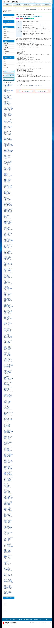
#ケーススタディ (9, 481)
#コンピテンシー (7, 490)
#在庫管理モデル (7, 173)
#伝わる (7, 210)
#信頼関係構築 (6, 287)
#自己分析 (5, 182)
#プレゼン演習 (9, 361)
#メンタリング (6, 533)
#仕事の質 (5, 242)
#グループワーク (9, 140)
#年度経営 (9, 453)
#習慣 (11, 114)
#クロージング (6, 477)
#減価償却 (5, 180)
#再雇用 (5, 349)
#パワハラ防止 (6, 319)
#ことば (11, 210)
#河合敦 (11, 220)
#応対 (5, 203)
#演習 (10, 331)
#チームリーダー (7, 252)
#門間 (5, 414)
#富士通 (5, 269)
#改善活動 (5, 306)
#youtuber (5, 227)
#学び (9, 250)
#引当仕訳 (5, 240)
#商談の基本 (9, 467)
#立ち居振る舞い (7, 204)
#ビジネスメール (7, 485)
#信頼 (9, 397)
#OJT (5, 569)
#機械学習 (5, 495)
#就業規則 (5, 521)
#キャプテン (6, 364)
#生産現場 (8, 527)
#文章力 (10, 450)
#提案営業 (9, 168)
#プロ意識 (9, 579)
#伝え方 (5, 544)
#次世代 (10, 103)
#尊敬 (12, 108)
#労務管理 (5, 555)
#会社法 (5, 298)
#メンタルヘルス (9, 323)
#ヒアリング (11, 475)
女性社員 (5, 33)
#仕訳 (5, 552)
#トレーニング (10, 306)
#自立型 (5, 300)
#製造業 (9, 539)
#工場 (11, 570)
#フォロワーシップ (7, 280)
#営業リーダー (6, 516)
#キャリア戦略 (6, 97)
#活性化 (9, 439)
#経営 (8, 540)
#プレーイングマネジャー (8, 532)
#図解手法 (5, 347)
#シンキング (6, 396)
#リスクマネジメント (7, 526)
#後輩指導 (5, 562)
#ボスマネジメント (7, 274)
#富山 (5, 481)
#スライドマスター (7, 289)
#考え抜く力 (11, 244)
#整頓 (5, 128)
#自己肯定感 (6, 98)
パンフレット (26, 91)
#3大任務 (9, 218)
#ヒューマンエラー (7, 582)
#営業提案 (5, 379)
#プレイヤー (6, 167)
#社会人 (9, 182)
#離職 (7, 373)
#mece (11, 211)
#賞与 (5, 388)
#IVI (11, 277)
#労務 (5, 299)
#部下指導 (5, 401)
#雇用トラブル (8, 503)
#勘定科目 (5, 265)
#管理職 (5, 531)
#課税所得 (5, 313)
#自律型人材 (6, 103)
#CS (11, 549)
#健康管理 (8, 349)
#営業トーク (6, 169)
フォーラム (20, 85)
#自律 (9, 164)
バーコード (25, 85)
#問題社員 (5, 216)
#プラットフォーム (7, 407)
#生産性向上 (6, 510)
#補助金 (9, 227)
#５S (7, 581)
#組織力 (7, 162)
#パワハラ (9, 557)
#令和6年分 (6, 250)
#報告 (5, 304)
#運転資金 (8, 366)
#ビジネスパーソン (7, 102)
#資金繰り (5, 586)
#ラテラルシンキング (7, 131)
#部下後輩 (5, 251)
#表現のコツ (6, 311)
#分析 (5, 418)
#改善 (5, 581)
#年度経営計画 (6, 258)
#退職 (11, 555)
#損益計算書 (6, 456)
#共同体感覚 (6, 412)
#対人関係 (9, 242)
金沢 (5, 61)
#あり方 (10, 256)
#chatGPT (9, 270)
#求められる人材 (7, 163)
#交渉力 (5, 116)
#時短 (11, 185)
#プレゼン (8, 568)
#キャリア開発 (6, 334)
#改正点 (9, 110)
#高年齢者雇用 (6, 90)
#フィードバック (7, 343)
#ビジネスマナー (7, 576)
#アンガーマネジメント (8, 293)
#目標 (5, 209)
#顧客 (5, 436)
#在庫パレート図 (7, 175)
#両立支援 (8, 157)
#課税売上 (9, 180)
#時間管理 (5, 186)
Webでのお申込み (42, 91)
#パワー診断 (6, 164)
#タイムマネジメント (7, 513)
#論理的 (7, 211)
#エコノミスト (8, 413)
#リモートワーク (7, 324)
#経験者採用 (6, 122)
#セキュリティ (6, 430)
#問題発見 (8, 342)
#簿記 (9, 585)
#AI (4, 376)
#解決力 (10, 107)
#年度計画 (5, 453)
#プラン (5, 312)
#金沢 (9, 478)
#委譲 (9, 143)
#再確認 (9, 354)
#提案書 (7, 498)
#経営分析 (9, 455)
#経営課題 (5, 199)
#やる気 (9, 389)
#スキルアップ (6, 443)
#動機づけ (5, 346)
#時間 (5, 394)
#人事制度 (5, 463)
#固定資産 (9, 179)
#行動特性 (5, 491)
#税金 (11, 592)
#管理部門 (9, 121)
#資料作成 (5, 455)
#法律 (5, 527)
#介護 (5, 210)
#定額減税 (5, 223)
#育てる (10, 310)
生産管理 (5, 45)
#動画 (11, 419)
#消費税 (9, 591)
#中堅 (5, 447)
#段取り (5, 438)
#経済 (5, 413)
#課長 (5, 372)
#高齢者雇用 (6, 89)
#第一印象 (8, 203)
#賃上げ (5, 155)
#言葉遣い (9, 224)
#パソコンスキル (7, 545)
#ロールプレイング (7, 325)
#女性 (9, 462)
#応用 (11, 471)
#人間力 (5, 125)
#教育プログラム (7, 459)
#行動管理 (9, 379)
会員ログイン (46, 1)
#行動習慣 (9, 115)
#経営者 (11, 537)
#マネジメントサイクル (8, 126)
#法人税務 (5, 591)
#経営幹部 (9, 538)
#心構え (8, 438)
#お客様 (5, 234)
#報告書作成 (9, 451)
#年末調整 (10, 501)
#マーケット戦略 (7, 378)
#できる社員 (6, 487)
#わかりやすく (9, 300)
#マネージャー (6, 484)
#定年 (10, 348)
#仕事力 (8, 426)
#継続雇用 (9, 192)
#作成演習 (10, 311)
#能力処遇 (11, 90)
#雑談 (5, 211)
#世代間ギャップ (7, 170)
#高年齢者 (5, 192)
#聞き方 (5, 467)
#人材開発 (8, 480)
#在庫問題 (5, 316)
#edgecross (6, 408)
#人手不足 (5, 146)
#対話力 (5, 342)
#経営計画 (5, 551)
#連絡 (7, 304)
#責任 (12, 431)
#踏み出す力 (6, 244)
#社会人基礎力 (9, 395)
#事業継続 (5, 222)
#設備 (5, 493)
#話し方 (5, 568)
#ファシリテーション (7, 563)
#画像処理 (7, 376)
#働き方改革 (6, 511)
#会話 (11, 233)
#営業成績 (8, 232)
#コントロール (9, 152)
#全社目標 (5, 200)
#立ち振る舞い (6, 445)
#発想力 (8, 295)
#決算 (9, 402)
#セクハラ (5, 557)
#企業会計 (5, 139)
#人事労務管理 (6, 448)
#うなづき (5, 168)
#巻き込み (5, 197)
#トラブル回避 (6, 450)
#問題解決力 (6, 469)
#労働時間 (5, 462)
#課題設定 (11, 365)
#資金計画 (10, 510)
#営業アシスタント (9, 436)
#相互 (5, 109)
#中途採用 (10, 122)
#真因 (10, 299)
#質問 (7, 447)
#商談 (5, 567)
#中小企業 (8, 466)
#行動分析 (8, 230)
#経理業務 (5, 402)
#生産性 (10, 487)
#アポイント (10, 433)
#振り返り (5, 354)
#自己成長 (9, 113)
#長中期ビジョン (7, 336)
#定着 (7, 372)
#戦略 (11, 337)
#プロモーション (7, 421)
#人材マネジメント (7, 191)
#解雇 (5, 556)
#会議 (5, 564)
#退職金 (7, 388)
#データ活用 (6, 424)
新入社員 (5, 29)
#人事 (9, 521)
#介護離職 (5, 158)
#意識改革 (5, 457)
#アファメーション (7, 108)
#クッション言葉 (7, 92)
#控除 (11, 187)
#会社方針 (8, 337)
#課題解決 (8, 193)
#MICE (10, 304)
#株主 (5, 348)
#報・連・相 (6, 475)
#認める (8, 181)
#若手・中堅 (6, 483)
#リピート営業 (6, 288)
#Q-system (5, 278)
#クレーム (5, 433)
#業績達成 (10, 98)
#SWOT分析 (6, 502)
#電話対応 (5, 471)
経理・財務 (6, 43)
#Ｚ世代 (10, 169)
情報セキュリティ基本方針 (17, 619)
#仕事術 (10, 167)
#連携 (5, 282)
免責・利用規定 (8, 619)
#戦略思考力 (9, 371)
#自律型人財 (6, 256)
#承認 (9, 307)
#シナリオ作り (6, 310)
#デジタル (5, 538)
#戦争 (8, 149)
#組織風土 (9, 251)
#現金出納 (5, 178)
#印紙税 (10, 588)
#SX (11, 268)
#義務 (5, 432)
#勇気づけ (10, 396)
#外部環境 (9, 257)
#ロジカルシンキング (7, 543)
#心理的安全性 (6, 253)
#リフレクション (7, 114)
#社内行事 (5, 121)
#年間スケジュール (7, 238)
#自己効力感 (6, 138)
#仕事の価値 (6, 95)
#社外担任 (5, 505)
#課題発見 (8, 298)
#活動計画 (9, 322)
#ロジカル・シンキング (8, 266)
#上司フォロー (10, 346)
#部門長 (10, 424)
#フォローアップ (7, 353)
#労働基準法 (10, 520)
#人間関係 (10, 469)
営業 (5, 49)
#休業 (9, 352)
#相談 (5, 305)
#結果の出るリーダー (7, 241)
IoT (41, 85)
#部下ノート (6, 127)
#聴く (8, 234)
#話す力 (10, 394)
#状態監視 (8, 493)
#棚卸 (9, 178)
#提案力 (10, 472)
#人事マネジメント (7, 86)
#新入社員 (5, 575)
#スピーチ (11, 430)
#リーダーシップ (7, 537)
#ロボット (5, 270)
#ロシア (5, 149)
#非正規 (7, 348)
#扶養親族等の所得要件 (8, 151)
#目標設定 (5, 496)
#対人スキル (11, 364)
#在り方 (5, 152)
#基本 (7, 394)
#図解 (9, 499)
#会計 (9, 491)
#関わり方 (5, 358)
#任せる (10, 138)
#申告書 (5, 188)
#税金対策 (9, 313)
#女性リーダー (6, 497)
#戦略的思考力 (9, 85)
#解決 (9, 316)
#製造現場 (9, 522)
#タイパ (9, 186)
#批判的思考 (10, 161)
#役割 (5, 461)
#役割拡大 (5, 84)
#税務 (9, 592)
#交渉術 (5, 264)
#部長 (5, 301)
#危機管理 (10, 474)
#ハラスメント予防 (7, 406)
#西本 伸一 (8, 268)
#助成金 (9, 223)
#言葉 (7, 442)
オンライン (6, 67)
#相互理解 (8, 328)
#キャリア (11, 497)
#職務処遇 (5, 91)
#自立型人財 (6, 355)
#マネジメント (10, 575)
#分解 (5, 268)
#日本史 (7, 220)
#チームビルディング (7, 330)
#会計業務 (5, 239)
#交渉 (11, 263)
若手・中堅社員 (7, 31)
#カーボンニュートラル (8, 318)
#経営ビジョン (6, 454)
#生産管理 (5, 522)
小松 (5, 63)
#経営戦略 (5, 104)
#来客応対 (10, 205)
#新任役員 (5, 460)
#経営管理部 (6, 501)
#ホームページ (6, 420)
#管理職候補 (6, 390)
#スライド (8, 312)
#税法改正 (5, 492)
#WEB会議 (5, 385)
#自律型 (5, 427)
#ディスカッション (9, 461)
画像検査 (35, 85)
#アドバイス (6, 397)
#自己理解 (5, 370)
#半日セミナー (9, 188)
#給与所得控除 (10, 150)
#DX (11, 527)
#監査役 (5, 236)
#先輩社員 (5, 439)
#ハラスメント (6, 558)
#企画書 (11, 498)
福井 (5, 65)
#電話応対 (8, 552)
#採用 (5, 373)
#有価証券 (5, 179)
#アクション (6, 307)
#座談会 (9, 277)
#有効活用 (5, 134)
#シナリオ (10, 447)
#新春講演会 (6, 221)
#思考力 (9, 104)
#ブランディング (9, 418)
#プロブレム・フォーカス (8, 194)
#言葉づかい (6, 472)
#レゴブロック (6, 331)
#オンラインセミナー (7, 437)
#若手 (5, 442)
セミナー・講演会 (33, 9)
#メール (5, 451)
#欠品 (11, 175)
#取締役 (5, 540)
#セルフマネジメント (7, 514)
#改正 (5, 323)
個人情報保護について (28, 619)
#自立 (9, 456)
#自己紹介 (5, 359)
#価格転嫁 (5, 156)
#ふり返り (10, 95)
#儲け (9, 200)
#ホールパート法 (7, 360)
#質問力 (10, 355)
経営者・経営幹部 (7, 37)
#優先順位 (8, 305)
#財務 (5, 504)
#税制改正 (9, 492)
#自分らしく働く (7, 263)
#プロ (5, 162)
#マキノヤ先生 (6, 228)
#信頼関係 (9, 358)
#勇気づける (11, 412)
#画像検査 (5, 377)
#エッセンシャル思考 (7, 133)
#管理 (11, 495)
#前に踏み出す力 (7, 185)
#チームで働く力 (7, 245)
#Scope (8, 317)
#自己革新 (5, 257)
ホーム (27, 9)
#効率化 (5, 509)
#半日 (5, 425)
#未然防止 (10, 442)
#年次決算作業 (10, 240)
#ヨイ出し (5, 110)
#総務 (10, 558)
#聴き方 (9, 550)
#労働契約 (5, 520)
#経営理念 (5, 389)
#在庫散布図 (6, 174)
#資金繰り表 (6, 367)
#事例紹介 (5, 489)
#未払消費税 (10, 239)
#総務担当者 (6, 474)
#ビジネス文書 (6, 486)
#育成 (5, 337)
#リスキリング (6, 272)
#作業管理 (9, 508)
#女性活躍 (9, 294)
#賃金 (9, 555)
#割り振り (5, 143)
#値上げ (5, 157)
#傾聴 (5, 498)
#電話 (9, 549)
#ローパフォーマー (7, 217)
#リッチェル (9, 269)
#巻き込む (5, 113)
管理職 (5, 35)
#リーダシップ (6, 229)
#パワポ (5, 281)
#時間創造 (5, 132)
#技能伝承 (8, 569)
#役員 (9, 505)
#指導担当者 (6, 286)
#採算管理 (10, 587)
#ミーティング (8, 564)
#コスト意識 (10, 139)
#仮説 (5, 328)
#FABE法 (5, 361)
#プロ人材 (9, 146)
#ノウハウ (5, 570)
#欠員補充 (11, 145)
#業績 (8, 264)
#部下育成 (5, 573)
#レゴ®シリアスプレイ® (8, 329)
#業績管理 (9, 551)
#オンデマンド (6, 284)
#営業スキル (9, 473)
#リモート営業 (6, 403)
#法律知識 (5, 352)
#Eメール (11, 264)
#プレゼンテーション (7, 519)
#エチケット (6, 580)
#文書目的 (8, 176)
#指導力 (5, 371)
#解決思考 (5, 262)
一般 (5, 53)
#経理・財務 (6, 593)
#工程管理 (9, 507)
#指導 (11, 336)
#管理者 (10, 372)
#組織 (5, 466)
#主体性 (5, 85)
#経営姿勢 (8, 432)
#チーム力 (5, 294)
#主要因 (7, 299)
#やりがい (11, 253)
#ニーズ (11, 378)
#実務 (9, 495)
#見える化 (5, 515)
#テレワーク (6, 478)
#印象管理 (5, 224)
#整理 (9, 127)
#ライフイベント (7, 96)
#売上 (5, 140)
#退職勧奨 (5, 218)
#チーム (9, 515)
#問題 (5, 588)
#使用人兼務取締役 (7, 431)
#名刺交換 (5, 206)
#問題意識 (11, 272)
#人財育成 (11, 454)
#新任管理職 (9, 144)
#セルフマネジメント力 (8, 340)
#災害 (9, 222)
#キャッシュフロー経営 (8, 468)
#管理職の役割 (6, 145)
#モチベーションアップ (8, 574)
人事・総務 (6, 47)
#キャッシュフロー (7, 561)
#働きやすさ (11, 511)
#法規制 (9, 235)
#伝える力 (11, 516)
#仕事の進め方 (6, 247)
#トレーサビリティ (7, 276)
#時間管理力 (10, 370)
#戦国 (9, 221)
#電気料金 (5, 277)
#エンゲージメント (7, 341)
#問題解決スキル (7, 384)
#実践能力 (5, 322)
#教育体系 (5, 549)
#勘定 (9, 367)
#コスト (9, 156)
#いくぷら (5, 161)
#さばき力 (8, 116)
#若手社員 (11, 477)
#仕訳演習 (9, 401)
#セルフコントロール (7, 479)
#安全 (9, 570)
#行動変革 (5, 115)
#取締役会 (5, 235)
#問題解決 (10, 580)
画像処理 (31, 85)
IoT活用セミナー (7, 51)
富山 (38, 85)
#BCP (11, 222)
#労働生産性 (9, 155)
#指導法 (5, 295)
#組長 (5, 230)
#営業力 (5, 473)
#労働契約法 (6, 444)
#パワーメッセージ (7, 449)
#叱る (10, 162)
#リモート (5, 539)
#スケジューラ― (7, 187)
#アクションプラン (7, 335)
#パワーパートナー (7, 400)
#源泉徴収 (5, 592)
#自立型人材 (10, 460)
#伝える (5, 232)
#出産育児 (10, 209)
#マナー (5, 480)
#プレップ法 (10, 359)
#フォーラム (8, 282)
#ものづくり (6, 585)
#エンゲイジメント (7, 198)
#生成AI (5, 271)
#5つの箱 (5, 144)
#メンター (5, 507)
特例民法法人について (38, 619)
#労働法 (7, 556)
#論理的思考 (9, 544)
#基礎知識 (9, 347)
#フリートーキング (7, 226)
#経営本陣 (9, 199)
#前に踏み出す (6, 101)
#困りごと (10, 246)
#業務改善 (10, 581)
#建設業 (5, 426)
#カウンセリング (9, 109)
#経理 (5, 503)
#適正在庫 (5, 172)
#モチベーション (7, 534)
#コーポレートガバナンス (8, 465)
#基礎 (9, 471)
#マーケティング (7, 419)
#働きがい (11, 229)
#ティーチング (6, 546)
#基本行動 (5, 579)
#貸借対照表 (6, 587)
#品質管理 (5, 508)
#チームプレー (6, 365)
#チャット (8, 271)
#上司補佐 (8, 509)
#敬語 (11, 204)
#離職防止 (5, 283)
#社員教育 (11, 546)
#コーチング (8, 567)
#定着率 (10, 284)
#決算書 (9, 586)
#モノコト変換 (6, 107)
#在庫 (12, 582)
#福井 (10, 445)
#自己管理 (9, 134)
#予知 (11, 493)
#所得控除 (10, 502)
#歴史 (5, 220)
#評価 (9, 496)
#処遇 (5, 193)
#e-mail (10, 288)
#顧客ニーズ (6, 246)
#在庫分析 (5, 292)
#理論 (5, 366)
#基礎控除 (5, 150)
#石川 (9, 408)
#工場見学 (8, 425)
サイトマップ (46, 619)
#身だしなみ (6, 205)
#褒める (5, 181)
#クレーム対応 (6, 275)
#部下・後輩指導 (7, 215)
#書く (5, 176)
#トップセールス (7, 233)
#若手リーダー (10, 84)
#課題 (7, 588)
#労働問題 (8, 504)
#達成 (7, 209)
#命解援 (5, 395)
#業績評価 (5, 499)
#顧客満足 (5, 550)
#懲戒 (9, 385)
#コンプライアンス (7, 525)
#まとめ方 (8, 281)
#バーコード (10, 283)
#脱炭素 (5, 317)
